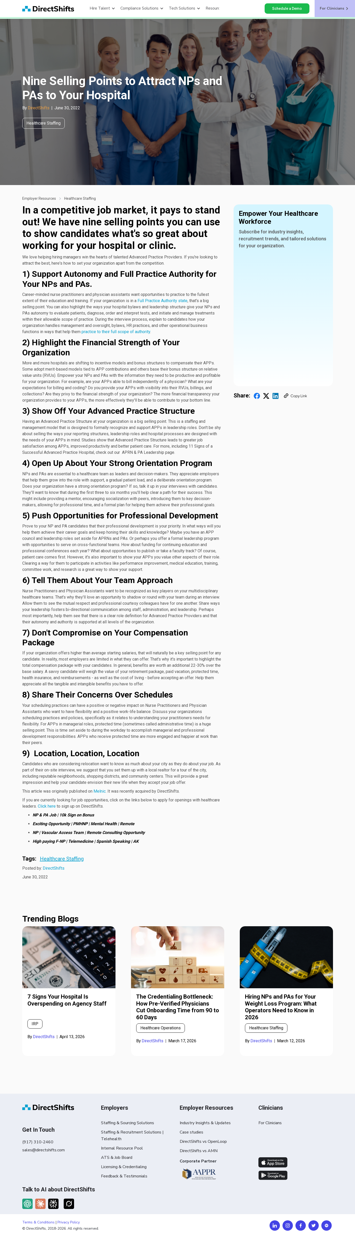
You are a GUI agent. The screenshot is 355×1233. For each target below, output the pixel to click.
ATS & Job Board (116, 1157)
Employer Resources (39, 198)
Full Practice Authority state (162, 300)
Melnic (99, 791)
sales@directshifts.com (43, 1150)
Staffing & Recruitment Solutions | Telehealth (132, 1135)
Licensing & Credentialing (124, 1167)
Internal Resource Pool (122, 1148)
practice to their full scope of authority (116, 331)
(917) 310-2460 (37, 1142)
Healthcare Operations (160, 1027)
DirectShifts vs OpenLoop (203, 1141)
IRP (35, 1023)
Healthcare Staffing (80, 198)
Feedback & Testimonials (124, 1176)
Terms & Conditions (38, 1222)
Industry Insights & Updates (205, 1123)
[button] (102, 8)
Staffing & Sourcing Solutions (127, 1123)
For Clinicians (270, 1123)
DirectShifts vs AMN (199, 1151)
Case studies (191, 1132)
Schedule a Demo (287, 8)
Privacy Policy (68, 1222)
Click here (47, 806)
